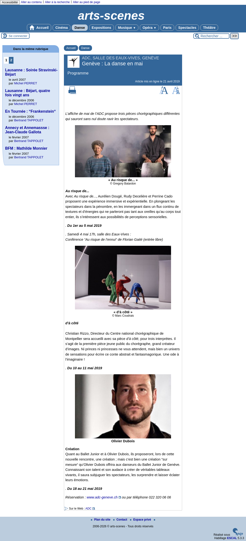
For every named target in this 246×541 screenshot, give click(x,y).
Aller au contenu (31, 2)
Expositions (101, 28)
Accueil (39, 27)
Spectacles (187, 28)
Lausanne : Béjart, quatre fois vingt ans (27, 93)
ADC (88, 508)
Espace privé (141, 519)
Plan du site (101, 519)
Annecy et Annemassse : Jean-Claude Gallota (27, 130)
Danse (79, 28)
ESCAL (232, 538)
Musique (127, 28)
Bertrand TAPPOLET (28, 120)
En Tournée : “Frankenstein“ (30, 111)
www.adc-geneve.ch (102, 497)
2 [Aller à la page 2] (11, 60)
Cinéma (61, 28)
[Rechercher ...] (211, 36)
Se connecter (18, 36)
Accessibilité (10, 2)
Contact (120, 519)
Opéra (149, 28)
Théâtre (209, 28)
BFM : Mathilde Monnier (26, 148)
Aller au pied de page (86, 2)
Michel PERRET (25, 83)
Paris (167, 28)
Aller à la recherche (57, 2)
